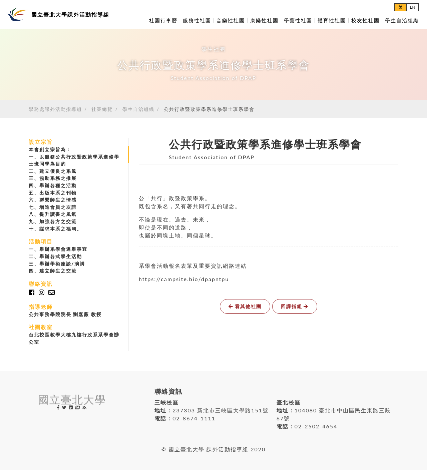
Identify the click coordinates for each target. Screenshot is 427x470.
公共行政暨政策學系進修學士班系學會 (209, 109)
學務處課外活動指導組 (55, 109)
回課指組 (295, 306)
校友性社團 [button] (365, 20)
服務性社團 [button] (197, 20)
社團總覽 (102, 109)
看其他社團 (245, 306)
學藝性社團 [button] (298, 20)
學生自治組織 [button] (402, 20)
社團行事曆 (163, 20)
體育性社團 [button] (332, 20)
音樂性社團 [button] (231, 20)
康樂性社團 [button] (264, 20)
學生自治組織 (138, 109)
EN (412, 7)
